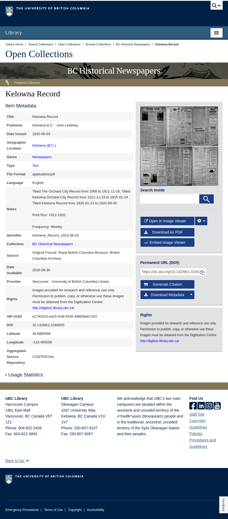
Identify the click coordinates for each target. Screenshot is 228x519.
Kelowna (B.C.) (44, 145)
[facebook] (193, 406)
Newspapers (42, 157)
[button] (27, 461)
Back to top (17, 461)
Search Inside (152, 190)
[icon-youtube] (217, 406)
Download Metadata (168, 295)
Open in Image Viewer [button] (165, 221)
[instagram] (209, 406)
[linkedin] (201, 406)
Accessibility (95, 510)
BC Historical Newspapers (52, 244)
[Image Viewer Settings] (201, 221)
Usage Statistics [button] (24, 375)
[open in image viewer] (153, 126)
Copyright (75, 510)
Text (35, 166)
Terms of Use (53, 510)
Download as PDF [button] (163, 232)
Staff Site (197, 414)
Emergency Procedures (22, 510)
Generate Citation (163, 284)
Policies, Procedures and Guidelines (202, 440)
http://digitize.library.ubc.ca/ (53, 308)
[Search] (206, 199)
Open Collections (39, 54)
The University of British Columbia (97, 11)
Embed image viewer (164, 242)
